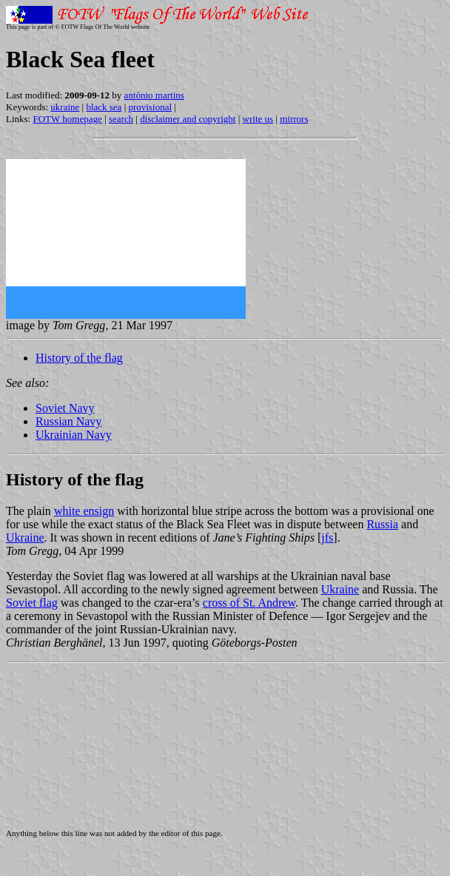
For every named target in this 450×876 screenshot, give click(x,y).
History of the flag (79, 357)
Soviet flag (32, 602)
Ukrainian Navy (74, 434)
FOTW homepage (67, 118)
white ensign (84, 511)
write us (258, 118)
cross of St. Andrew (249, 602)
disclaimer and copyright (187, 118)
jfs (327, 537)
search (121, 118)
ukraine (64, 106)
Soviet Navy (65, 408)
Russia (382, 524)
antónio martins (154, 95)
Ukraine (25, 537)
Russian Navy (68, 421)
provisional (150, 106)
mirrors (294, 118)
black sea (103, 106)
